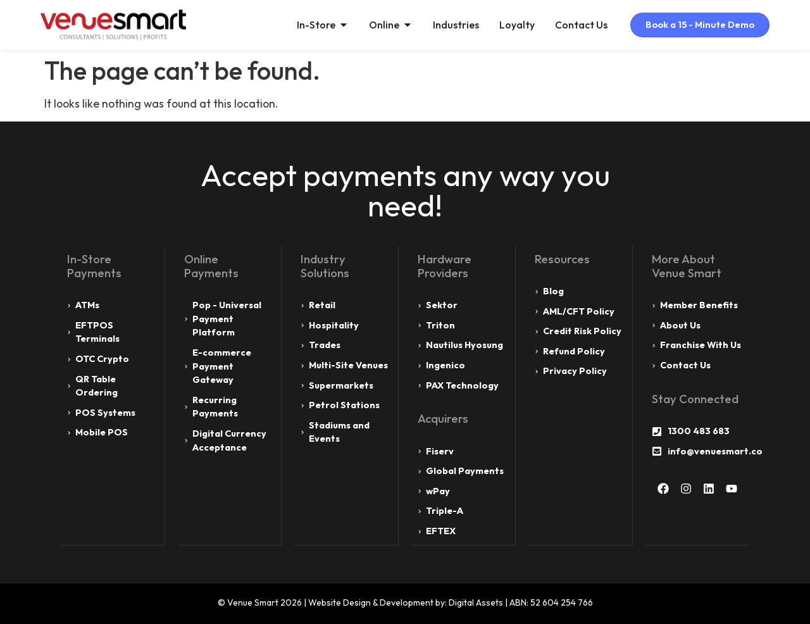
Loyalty (512, 24)
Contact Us (576, 24)
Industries (451, 24)
